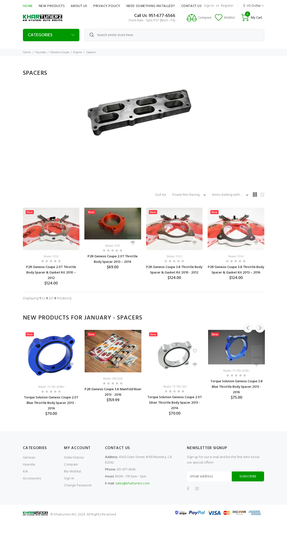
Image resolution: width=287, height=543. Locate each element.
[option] (51, 373)
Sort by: (161, 195)
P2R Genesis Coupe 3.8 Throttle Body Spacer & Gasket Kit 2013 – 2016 (236, 269)
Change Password (77, 485)
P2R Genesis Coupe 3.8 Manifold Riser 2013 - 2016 (113, 392)
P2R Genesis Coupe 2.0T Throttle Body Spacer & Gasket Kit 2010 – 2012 (51, 272)
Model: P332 (51, 256)
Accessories (32, 478)
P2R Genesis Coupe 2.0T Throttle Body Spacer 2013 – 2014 (113, 259)
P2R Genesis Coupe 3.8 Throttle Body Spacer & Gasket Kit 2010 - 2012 (174, 269)
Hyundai (40, 52)
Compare (71, 464)
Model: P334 (235, 256)
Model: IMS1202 (113, 378)
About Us (79, 6)
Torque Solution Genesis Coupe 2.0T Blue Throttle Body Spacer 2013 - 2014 (51, 403)
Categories (40, 35)
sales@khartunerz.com (132, 483)
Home (28, 6)
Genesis (29, 458)
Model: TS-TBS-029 (174, 386)
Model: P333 (174, 256)
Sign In (209, 6)
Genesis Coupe (59, 52)
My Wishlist (72, 471)
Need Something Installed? (150, 6)
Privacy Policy (106, 6)
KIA (25, 471)
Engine (77, 52)
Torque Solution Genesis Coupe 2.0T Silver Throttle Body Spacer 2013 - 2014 (174, 402)
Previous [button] (248, 318)
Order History (74, 458)
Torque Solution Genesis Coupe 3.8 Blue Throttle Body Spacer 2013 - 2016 (236, 387)
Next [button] (259, 318)
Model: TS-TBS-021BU (236, 370)
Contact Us (191, 6)
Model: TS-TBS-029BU (51, 387)
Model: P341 (112, 245)
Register (227, 6)
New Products (52, 6)
